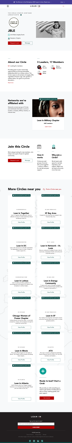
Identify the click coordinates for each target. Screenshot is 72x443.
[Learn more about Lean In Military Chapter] (48, 108)
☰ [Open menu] (8, 6)
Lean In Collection (49, 436)
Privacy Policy (38, 434)
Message (27, 43)
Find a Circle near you (52, 189)
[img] (21, 203)
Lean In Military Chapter (48, 121)
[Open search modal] (63, 6)
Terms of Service (30, 434)
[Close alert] (62, 2)
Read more (10, 82)
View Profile (21, 222)
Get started (47, 398)
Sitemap (44, 434)
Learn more (50, 127)
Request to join (14, 43)
